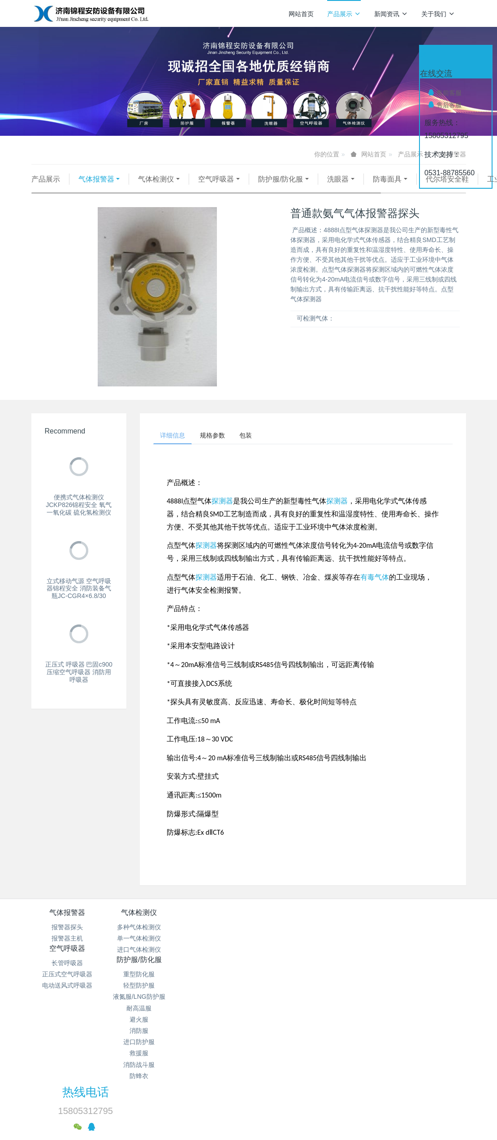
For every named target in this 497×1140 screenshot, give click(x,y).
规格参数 (220, 447)
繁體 (248, 1118)
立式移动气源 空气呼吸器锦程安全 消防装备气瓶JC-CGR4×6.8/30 (79, 600)
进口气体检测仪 (140, 963)
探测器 (222, 515)
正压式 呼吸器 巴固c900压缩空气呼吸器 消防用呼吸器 (78, 683)
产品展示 (344, 13)
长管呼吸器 (212, 941)
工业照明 (116, 190)
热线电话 (375, 932)
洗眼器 (338, 179)
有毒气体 (374, 591)
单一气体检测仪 (140, 952)
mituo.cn (302, 1101)
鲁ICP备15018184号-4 (316, 1067)
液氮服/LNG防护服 (285, 963)
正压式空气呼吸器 (212, 952)
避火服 (284, 986)
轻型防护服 (284, 952)
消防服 (284, 997)
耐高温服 (284, 975)
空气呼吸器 (216, 179)
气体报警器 (96, 179)
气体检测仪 (156, 179)
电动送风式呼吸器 (212, 963)
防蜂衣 (284, 1042)
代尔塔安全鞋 (62, 190)
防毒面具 (387, 179)
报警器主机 (67, 952)
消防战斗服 (284, 1031)
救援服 (284, 1019)
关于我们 (438, 13)
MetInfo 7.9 (234, 1101)
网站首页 (301, 13)
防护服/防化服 (280, 179)
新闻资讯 (391, 13)
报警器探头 (67, 941)
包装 (258, 447)
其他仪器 (163, 190)
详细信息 (175, 447)
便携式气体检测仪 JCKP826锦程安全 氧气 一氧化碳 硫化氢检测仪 (79, 516)
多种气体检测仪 (140, 941)
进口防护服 (284, 1008)
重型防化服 (284, 941)
